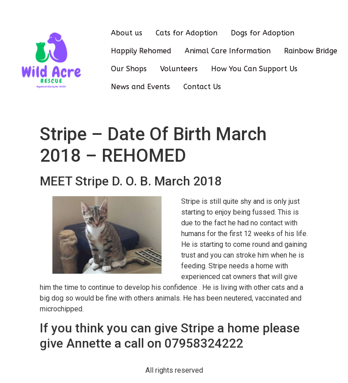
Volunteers (179, 69)
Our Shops (129, 69)
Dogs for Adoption (262, 33)
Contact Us (202, 86)
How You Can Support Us (254, 69)
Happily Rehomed (141, 51)
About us (126, 33)
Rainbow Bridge (310, 51)
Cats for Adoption (186, 33)
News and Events (140, 86)
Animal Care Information (228, 51)
